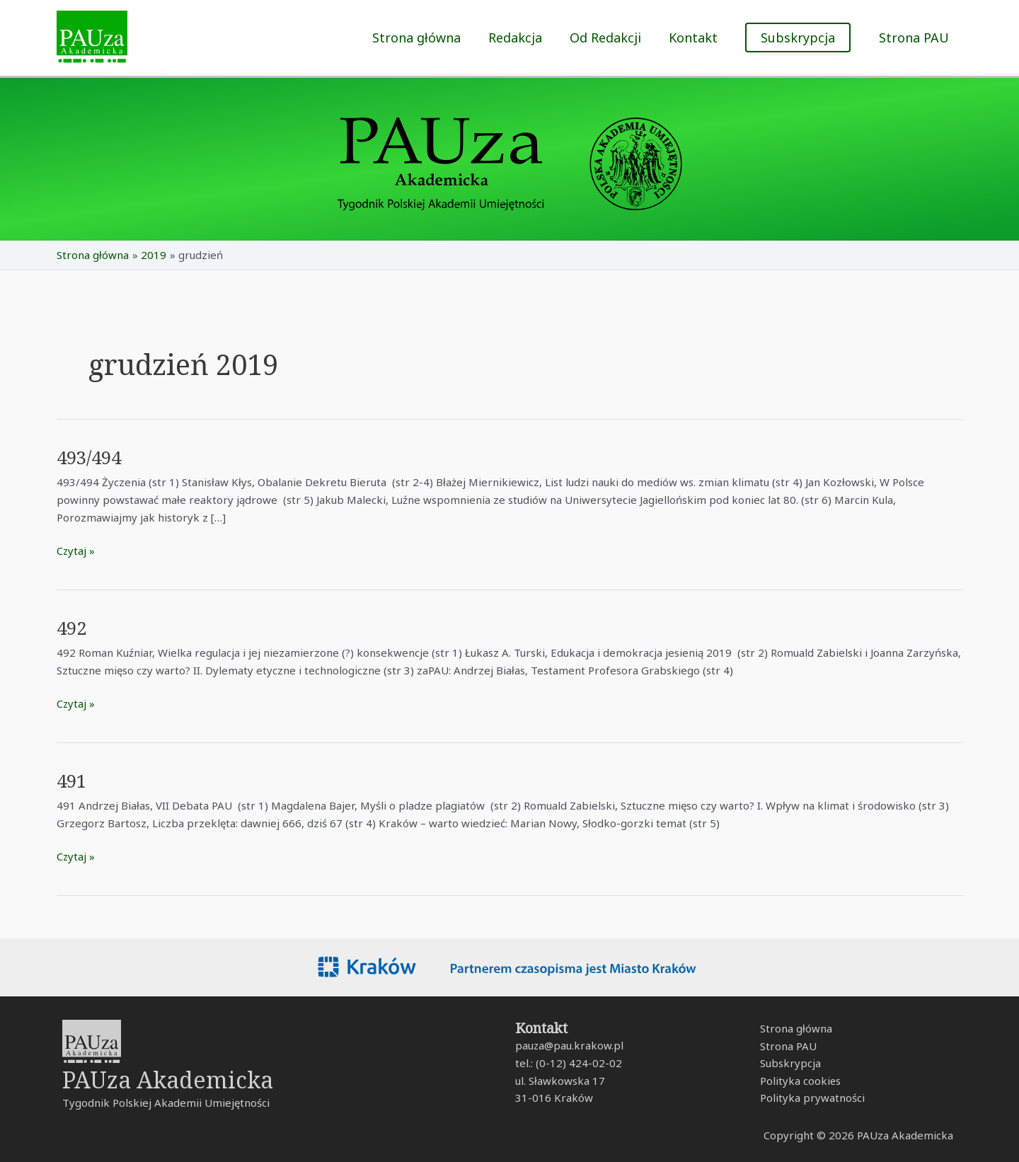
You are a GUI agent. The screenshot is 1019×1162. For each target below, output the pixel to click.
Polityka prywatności (811, 1098)
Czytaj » (76, 550)
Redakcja (522, 37)
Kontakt (696, 37)
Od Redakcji (610, 37)
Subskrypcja (789, 1064)
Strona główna (425, 37)
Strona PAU (915, 37)
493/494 (91, 457)
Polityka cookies (800, 1081)
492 (72, 627)
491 (72, 780)
